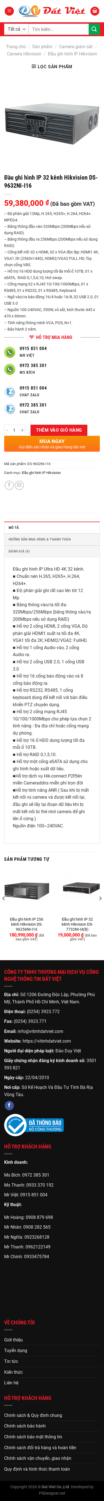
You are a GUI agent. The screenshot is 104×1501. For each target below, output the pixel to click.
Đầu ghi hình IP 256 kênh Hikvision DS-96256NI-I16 (26, 924)
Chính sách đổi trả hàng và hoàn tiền (40, 1447)
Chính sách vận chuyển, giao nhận (37, 1458)
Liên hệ (11, 1382)
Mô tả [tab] (14, 527)
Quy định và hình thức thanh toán (37, 1469)
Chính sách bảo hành (25, 1426)
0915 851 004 (33, 1194)
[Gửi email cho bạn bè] (19, 485)
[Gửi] (94, 29)
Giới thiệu (13, 1340)
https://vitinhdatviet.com (47, 1041)
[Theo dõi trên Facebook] (9, 1105)
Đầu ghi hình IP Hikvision (72, 54)
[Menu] (9, 11)
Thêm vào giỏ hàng (59, 430)
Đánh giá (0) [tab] (19, 551)
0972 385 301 (35, 1175)
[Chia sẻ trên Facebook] (9, 485)
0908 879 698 (39, 1217)
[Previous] (4, 909)
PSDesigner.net (52, 1493)
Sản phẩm (42, 46)
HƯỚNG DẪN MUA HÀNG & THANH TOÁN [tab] (40, 539)
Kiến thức (13, 1372)
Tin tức (11, 1361)
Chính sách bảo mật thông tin (33, 1436)
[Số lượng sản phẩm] (14, 430)
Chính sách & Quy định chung (33, 1415)
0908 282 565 (36, 1227)
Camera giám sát (76, 46)
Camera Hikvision (24, 54)
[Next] (100, 909)
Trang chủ (16, 46)
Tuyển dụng (15, 1350)
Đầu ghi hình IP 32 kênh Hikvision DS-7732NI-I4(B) (77, 924)
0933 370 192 (40, 1185)
